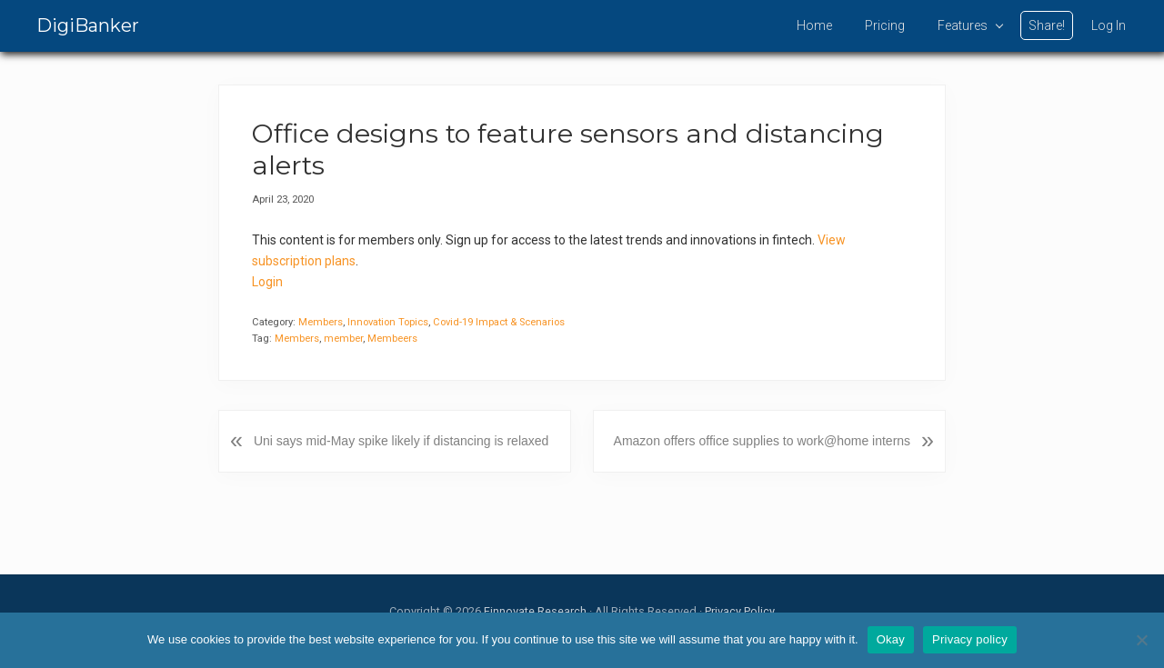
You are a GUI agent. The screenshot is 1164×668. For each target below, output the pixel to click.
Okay (891, 639)
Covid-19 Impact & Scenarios (499, 322)
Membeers (392, 338)
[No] (1141, 640)
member (343, 338)
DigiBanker (87, 25)
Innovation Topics (387, 322)
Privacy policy (970, 639)
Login (267, 281)
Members (320, 322)
